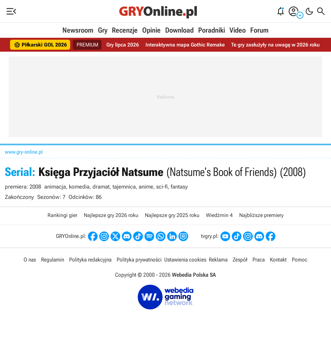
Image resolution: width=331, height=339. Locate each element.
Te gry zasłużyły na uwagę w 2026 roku (275, 45)
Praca (258, 259)
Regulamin (52, 259)
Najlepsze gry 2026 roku (111, 215)
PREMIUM (87, 45)
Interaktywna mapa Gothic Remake (185, 45)
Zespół (240, 259)
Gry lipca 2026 (122, 45)
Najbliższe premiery (261, 215)
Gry (102, 30)
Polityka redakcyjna (90, 259)
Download (179, 30)
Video (238, 30)
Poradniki (211, 30)
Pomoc (299, 259)
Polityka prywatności (139, 259)
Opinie (151, 30)
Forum (259, 30)
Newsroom (77, 30)
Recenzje (125, 30)
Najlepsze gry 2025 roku (172, 215)
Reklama (218, 259)
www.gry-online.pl (24, 152)
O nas (30, 259)
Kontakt (278, 259)
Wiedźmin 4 (219, 215)
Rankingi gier (62, 215)
